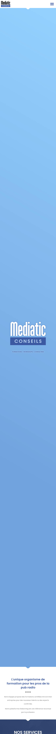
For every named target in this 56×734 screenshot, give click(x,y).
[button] (52, 4)
